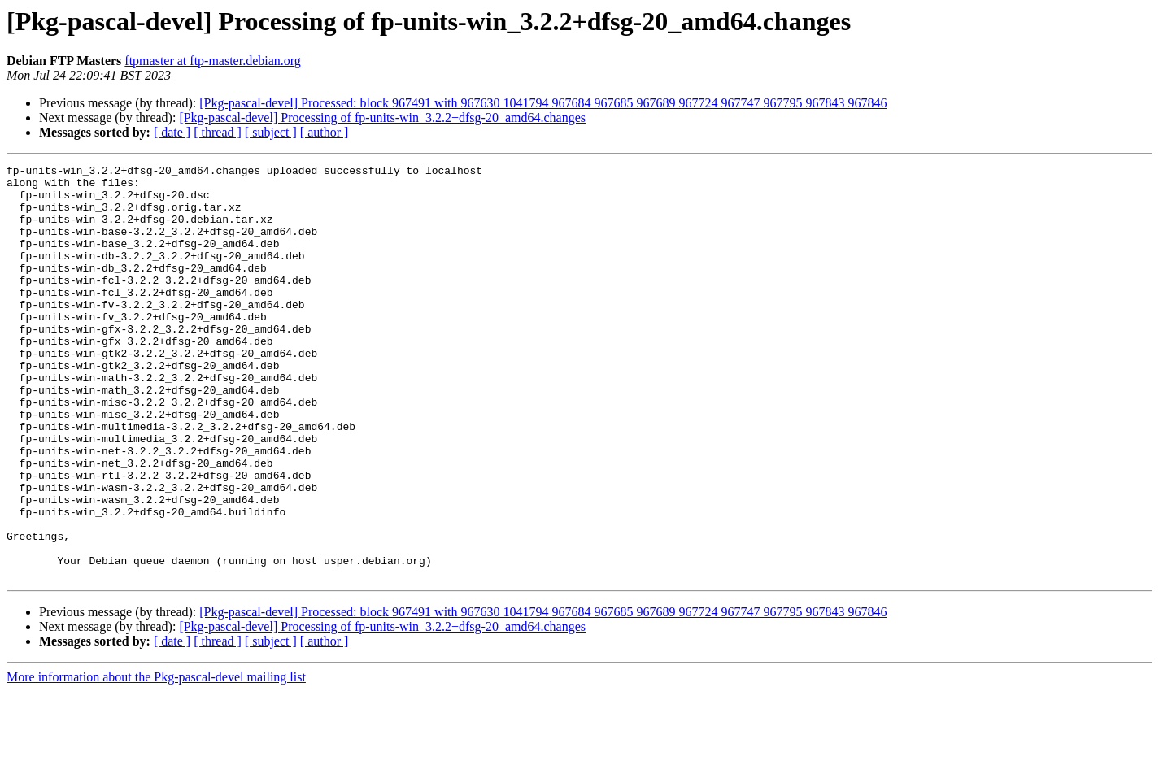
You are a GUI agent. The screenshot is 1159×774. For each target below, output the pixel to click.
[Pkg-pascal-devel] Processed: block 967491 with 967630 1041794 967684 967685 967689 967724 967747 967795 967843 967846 (543, 103)
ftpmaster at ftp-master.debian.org (212, 60)
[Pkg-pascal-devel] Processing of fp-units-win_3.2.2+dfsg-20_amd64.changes (382, 117)
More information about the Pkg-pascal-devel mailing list (156, 760)
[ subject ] (271, 132)
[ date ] (172, 132)
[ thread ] (218, 132)
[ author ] (324, 132)
